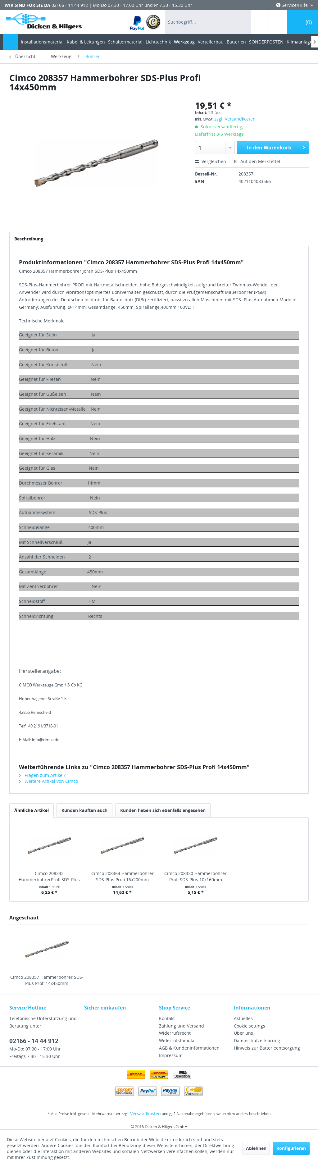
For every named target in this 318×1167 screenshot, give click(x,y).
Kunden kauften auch (84, 810)
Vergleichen (210, 161)
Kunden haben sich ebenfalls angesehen (163, 810)
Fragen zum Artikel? (42, 775)
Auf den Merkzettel (257, 161)
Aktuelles (243, 1018)
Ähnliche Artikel (31, 810)
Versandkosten (145, 1113)
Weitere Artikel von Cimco (48, 781)
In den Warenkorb (276, 147)
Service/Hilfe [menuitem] (292, 5)
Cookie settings (249, 1026)
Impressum (171, 1055)
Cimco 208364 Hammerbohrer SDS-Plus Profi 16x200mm (122, 876)
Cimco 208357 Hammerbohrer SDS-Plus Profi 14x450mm (47, 980)
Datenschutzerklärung (257, 1040)
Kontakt (167, 1018)
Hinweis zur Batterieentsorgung (267, 1048)
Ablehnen (256, 1148)
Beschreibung (28, 239)
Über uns (243, 1033)
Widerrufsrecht (175, 1033)
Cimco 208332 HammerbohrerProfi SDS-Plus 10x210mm (49, 876)
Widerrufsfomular (177, 1040)
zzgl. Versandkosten (235, 119)
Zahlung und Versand (181, 1026)
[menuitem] (145, 22)
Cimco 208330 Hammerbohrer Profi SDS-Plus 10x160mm (195, 876)
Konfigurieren (291, 1148)
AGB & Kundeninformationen (189, 1048)
